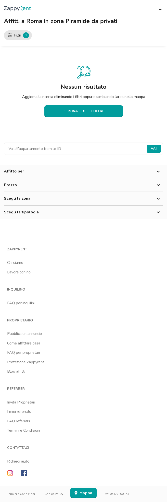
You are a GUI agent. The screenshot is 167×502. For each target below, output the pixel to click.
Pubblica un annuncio (24, 333)
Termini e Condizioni (23, 430)
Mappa (83, 493)
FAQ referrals (18, 421)
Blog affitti (16, 371)
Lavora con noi (19, 272)
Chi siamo (15, 262)
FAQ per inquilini (21, 303)
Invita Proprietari (21, 402)
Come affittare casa (23, 343)
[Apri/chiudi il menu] (160, 9)
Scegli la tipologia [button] (83, 212)
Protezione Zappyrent (25, 362)
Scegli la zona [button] (83, 199)
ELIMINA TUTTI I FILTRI (83, 111)
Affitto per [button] (83, 171)
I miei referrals (19, 411)
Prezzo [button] (83, 185)
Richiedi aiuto (18, 461)
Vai (154, 148)
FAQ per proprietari (23, 352)
